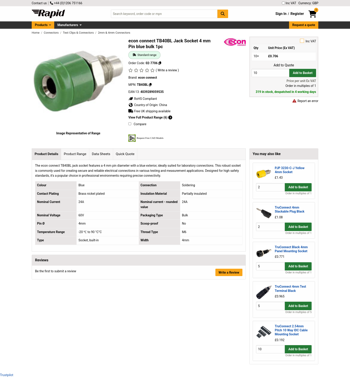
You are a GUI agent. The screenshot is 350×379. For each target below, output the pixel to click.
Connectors (51, 32)
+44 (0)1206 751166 (66, 3)
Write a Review (229, 272)
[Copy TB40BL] (150, 84)
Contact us (39, 3)
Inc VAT (289, 3)
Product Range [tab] (75, 154)
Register (297, 14)
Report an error (305, 100)
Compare (137, 124)
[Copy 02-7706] (159, 63)
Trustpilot (6, 375)
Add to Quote (284, 65)
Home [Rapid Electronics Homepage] (36, 32)
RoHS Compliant (142, 98)
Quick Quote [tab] (125, 154)
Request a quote (303, 25)
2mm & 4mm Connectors (114, 32)
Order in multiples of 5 (298, 312)
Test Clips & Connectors (78, 32)
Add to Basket (302, 73)
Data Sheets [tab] (101, 154)
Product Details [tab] (46, 154)
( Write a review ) (167, 70)
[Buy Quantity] (270, 73)
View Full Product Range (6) (150, 117)
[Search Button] (222, 14)
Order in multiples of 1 (298, 193)
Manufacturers (67, 25)
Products (41, 25)
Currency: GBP (308, 3)
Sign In (281, 14)
